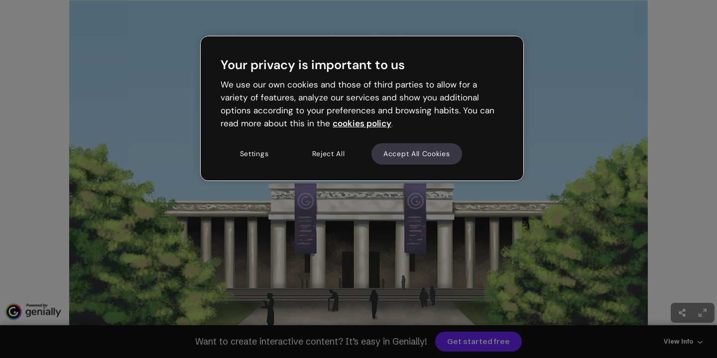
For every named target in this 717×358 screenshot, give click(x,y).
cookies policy (362, 123)
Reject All (328, 153)
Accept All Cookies (416, 153)
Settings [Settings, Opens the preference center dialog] (254, 153)
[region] (362, 108)
